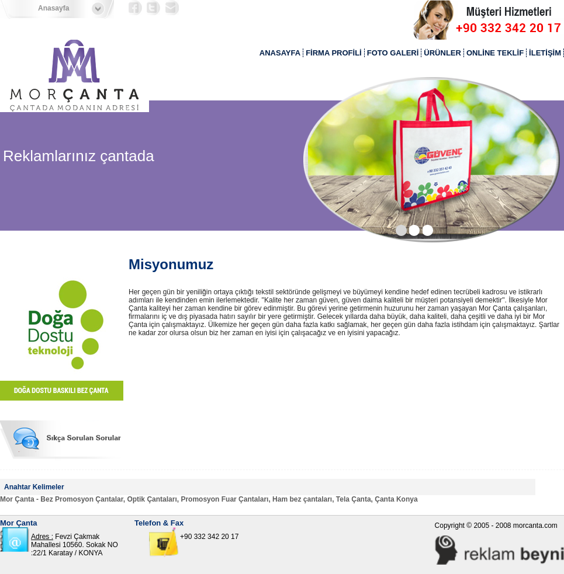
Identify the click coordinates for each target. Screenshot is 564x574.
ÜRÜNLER (442, 52)
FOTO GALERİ (393, 52)
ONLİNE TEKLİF (495, 52)
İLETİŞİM (545, 52)
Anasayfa (53, 8)
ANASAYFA (279, 52)
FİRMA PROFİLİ (334, 52)
